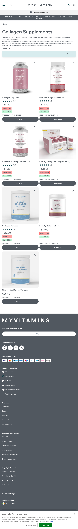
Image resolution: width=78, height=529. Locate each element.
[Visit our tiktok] (16, 347)
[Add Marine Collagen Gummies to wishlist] (72, 62)
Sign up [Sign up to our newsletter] (39, 334)
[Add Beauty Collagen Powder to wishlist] (72, 190)
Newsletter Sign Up (9, 476)
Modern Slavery (7, 450)
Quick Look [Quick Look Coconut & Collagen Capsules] (20, 183)
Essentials (6, 420)
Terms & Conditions (9, 446)
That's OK (45, 525)
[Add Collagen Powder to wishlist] (35, 190)
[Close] (75, 514)
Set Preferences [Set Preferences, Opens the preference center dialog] (31, 525)
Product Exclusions (9, 471)
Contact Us (8, 372)
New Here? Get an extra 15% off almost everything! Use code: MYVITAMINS (39, 17)
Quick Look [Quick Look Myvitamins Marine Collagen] (20, 301)
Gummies (5, 406)
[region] (39, 520)
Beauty (4, 411)
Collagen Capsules (10, 97)
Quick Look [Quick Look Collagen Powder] (20, 247)
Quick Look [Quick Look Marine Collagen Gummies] (58, 119)
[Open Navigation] (3, 5)
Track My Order (9, 394)
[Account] (69, 4)
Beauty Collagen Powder (51, 226)
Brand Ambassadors (9, 459)
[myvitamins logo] (40, 5)
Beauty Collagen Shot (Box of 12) (54, 162)
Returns (6, 381)
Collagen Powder (10, 226)
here (51, 521)
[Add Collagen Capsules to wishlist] (35, 62)
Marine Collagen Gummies (51, 97)
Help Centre (8, 376)
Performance (7, 424)
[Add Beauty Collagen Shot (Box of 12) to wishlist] (72, 126)
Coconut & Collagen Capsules (16, 162)
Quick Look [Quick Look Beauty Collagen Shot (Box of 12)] (58, 183)
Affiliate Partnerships (10, 455)
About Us (5, 437)
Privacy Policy (7, 441)
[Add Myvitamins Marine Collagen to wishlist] (35, 254)
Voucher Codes (8, 480)
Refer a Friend (7, 485)
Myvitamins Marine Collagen (15, 290)
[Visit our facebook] (10, 347)
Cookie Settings (8, 494)
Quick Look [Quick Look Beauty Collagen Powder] (58, 247)
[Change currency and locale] (8, 503)
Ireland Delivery (9, 385)
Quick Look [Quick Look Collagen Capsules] (20, 119)
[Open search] (11, 4)
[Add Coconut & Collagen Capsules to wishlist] (35, 126)
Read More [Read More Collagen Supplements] (6, 48)
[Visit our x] (21, 347)
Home (5, 24)
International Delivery (11, 389)
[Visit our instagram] (4, 347)
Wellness (5, 415)
